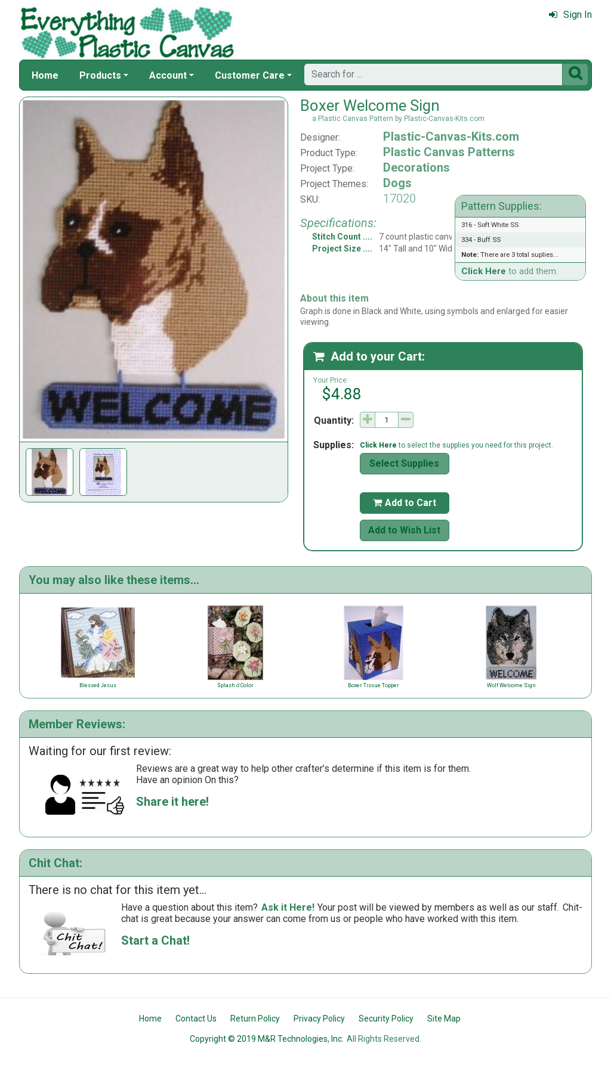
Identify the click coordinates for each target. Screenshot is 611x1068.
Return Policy (255, 1018)
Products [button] (100, 75)
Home (45, 75)
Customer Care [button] (250, 75)
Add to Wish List (404, 530)
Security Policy (386, 1018)
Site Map (444, 1018)
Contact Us (196, 1018)
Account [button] (168, 75)
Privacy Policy (319, 1018)
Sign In (570, 14)
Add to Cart (404, 502)
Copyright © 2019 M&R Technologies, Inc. (267, 1039)
